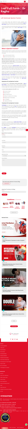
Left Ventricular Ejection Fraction (11, 18)
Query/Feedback (14, 162)
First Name (14, 136)
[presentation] (8, 172)
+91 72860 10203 (13, 404)
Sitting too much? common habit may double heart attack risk (13, 291)
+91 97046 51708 (19, 407)
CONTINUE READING (14, 326)
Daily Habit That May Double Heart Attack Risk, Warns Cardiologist (13, 314)
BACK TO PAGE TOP (20, 427)
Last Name (14, 141)
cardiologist (14, 127)
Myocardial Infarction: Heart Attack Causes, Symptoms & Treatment (13, 264)
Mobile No (14, 146)
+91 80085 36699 (14, 402)
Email (14, 151)
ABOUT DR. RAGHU (12, 427)
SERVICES (1, 343)
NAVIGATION (2, 371)
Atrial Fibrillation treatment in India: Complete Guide (13, 241)
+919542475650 (6, 396)
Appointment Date (14, 155)
